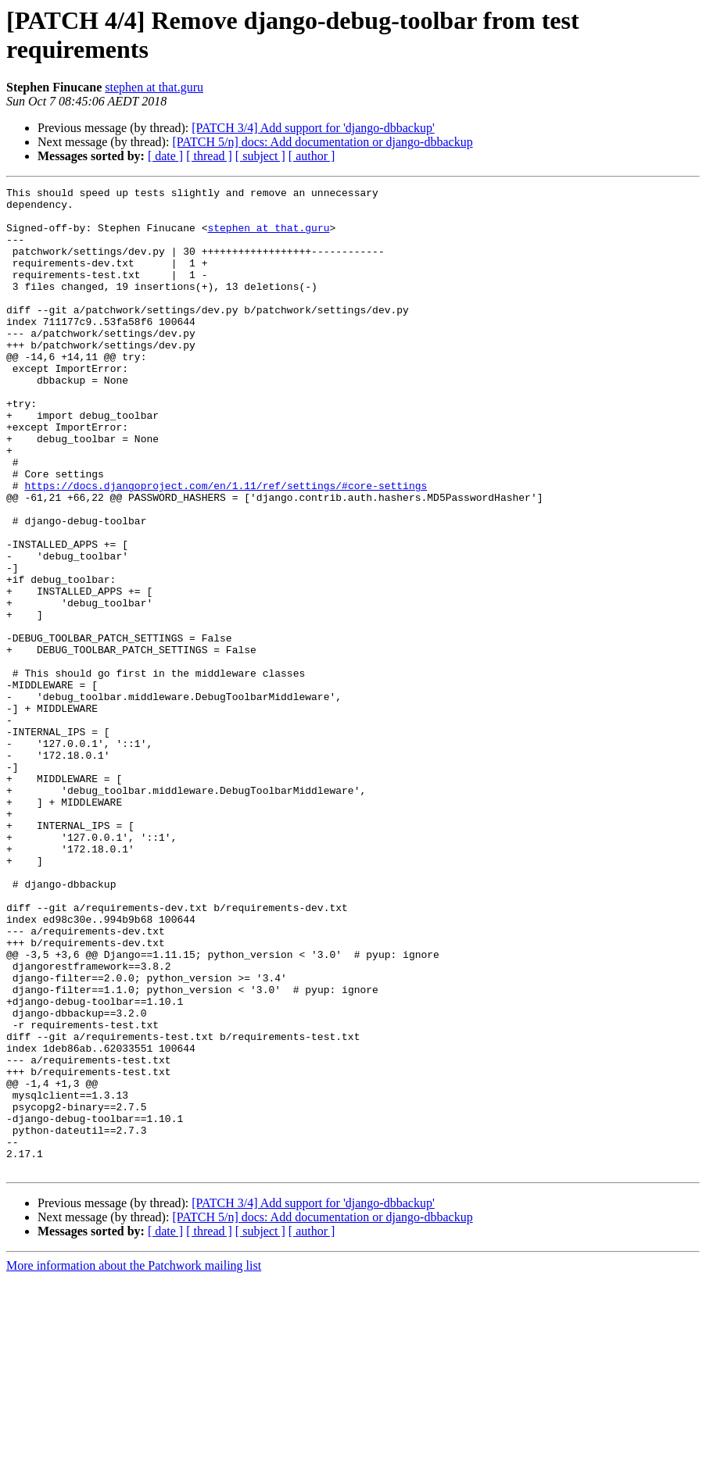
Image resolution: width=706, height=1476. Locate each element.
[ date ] (165, 156)
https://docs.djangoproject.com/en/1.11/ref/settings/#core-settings (225, 546)
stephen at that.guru (154, 87)
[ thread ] (209, 156)
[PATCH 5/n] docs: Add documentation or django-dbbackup (322, 141)
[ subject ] (260, 156)
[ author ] (311, 156)
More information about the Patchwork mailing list (133, 1462)
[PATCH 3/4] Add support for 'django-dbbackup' (313, 127)
